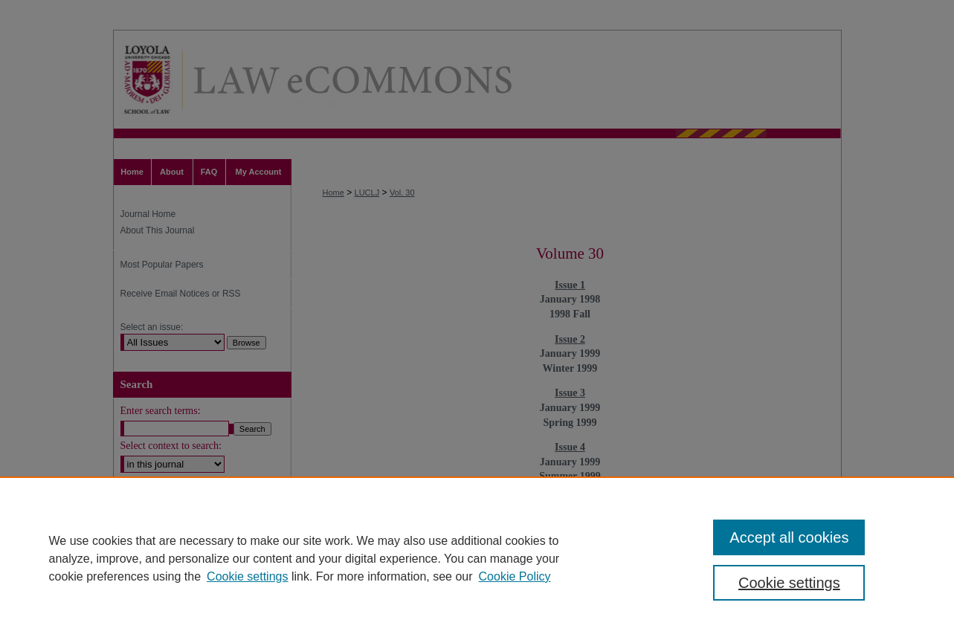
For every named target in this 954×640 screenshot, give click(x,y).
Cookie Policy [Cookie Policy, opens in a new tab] (515, 576)
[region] (477, 558)
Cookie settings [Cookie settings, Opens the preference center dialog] (789, 583)
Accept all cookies (788, 537)
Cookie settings (247, 576)
